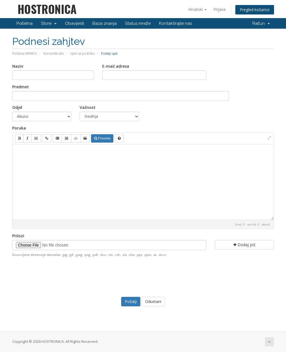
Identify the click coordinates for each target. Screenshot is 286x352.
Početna (24, 23)
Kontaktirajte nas (175, 23)
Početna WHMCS (24, 53)
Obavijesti (74, 23)
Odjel (17, 107)
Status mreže (138, 23)
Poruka (19, 128)
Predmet (20, 86)
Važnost (88, 107)
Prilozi (18, 235)
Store (49, 23)
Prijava (219, 9)
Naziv (17, 66)
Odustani (153, 301)
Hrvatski (197, 9)
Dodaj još (244, 244)
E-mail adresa (115, 66)
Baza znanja (104, 23)
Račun (261, 23)
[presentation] (143, 276)
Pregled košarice (255, 9)
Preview (102, 138)
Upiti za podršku (82, 53)
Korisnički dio (53, 53)
